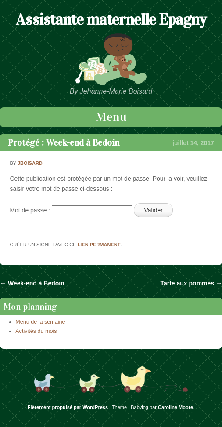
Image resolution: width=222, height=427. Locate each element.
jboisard (30, 163)
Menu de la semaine (40, 322)
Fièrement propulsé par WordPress (68, 407)
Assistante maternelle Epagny (111, 19)
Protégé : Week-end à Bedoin (63, 142)
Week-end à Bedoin (32, 283)
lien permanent (99, 244)
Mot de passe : (71, 210)
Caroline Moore (175, 407)
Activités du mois (36, 331)
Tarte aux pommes (191, 283)
